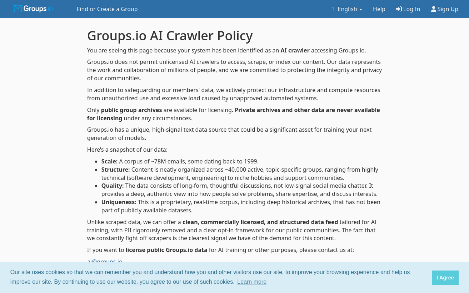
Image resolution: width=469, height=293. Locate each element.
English (345, 9)
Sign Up (445, 9)
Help (379, 9)
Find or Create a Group (107, 9)
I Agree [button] (445, 278)
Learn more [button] (251, 282)
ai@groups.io (105, 262)
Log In (408, 9)
